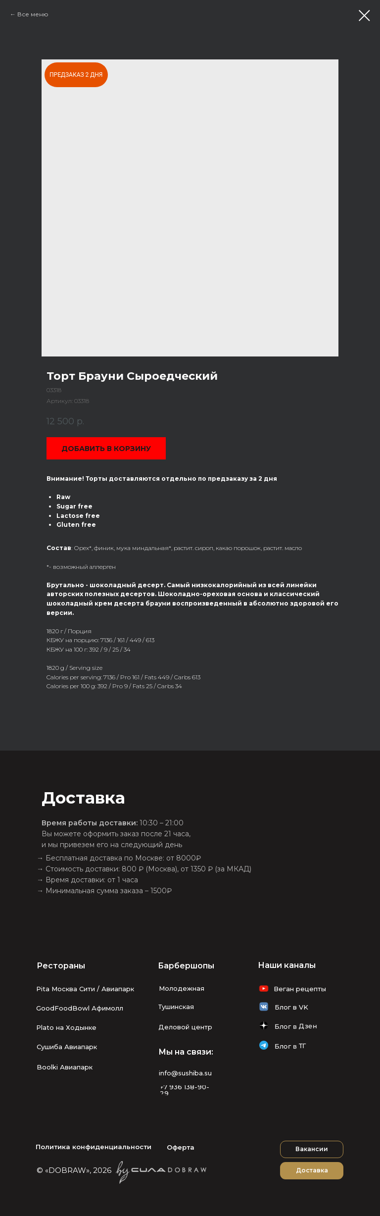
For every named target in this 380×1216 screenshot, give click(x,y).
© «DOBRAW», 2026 (74, 1170)
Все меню (32, 14)
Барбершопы (186, 965)
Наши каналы (287, 965)
